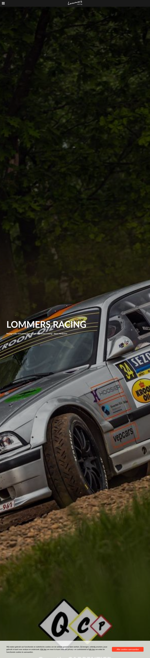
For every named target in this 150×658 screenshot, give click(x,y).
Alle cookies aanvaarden (128, 649)
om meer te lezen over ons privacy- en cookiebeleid (63, 649)
